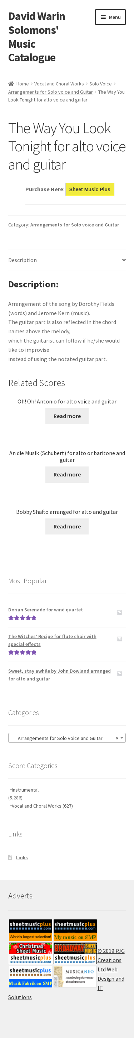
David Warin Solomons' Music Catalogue (36, 37)
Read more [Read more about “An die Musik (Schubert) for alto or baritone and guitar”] (67, 474)
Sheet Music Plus (89, 189)
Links (22, 857)
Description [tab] (22, 260)
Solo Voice (100, 83)
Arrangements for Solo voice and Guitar (50, 92)
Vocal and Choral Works (59, 83)
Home (22, 83)
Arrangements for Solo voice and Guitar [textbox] (65, 738)
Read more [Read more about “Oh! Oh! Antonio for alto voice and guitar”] (67, 415)
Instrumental (25, 790)
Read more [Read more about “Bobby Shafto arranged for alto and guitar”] (67, 526)
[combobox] (67, 738)
